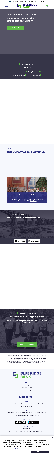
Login (47, 5)
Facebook (20, 401)
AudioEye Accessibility (20, 419)
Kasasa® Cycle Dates (27, 410)
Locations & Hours (20, 408)
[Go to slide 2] (27, 206)
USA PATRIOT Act (31, 416)
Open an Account (19, 72)
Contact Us (30, 408)
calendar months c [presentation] (33, 363)
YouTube (34, 401)
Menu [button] (7, 5)
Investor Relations (42, 416)
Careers (12, 408)
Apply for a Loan (33, 72)
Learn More (16, 448)
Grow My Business (19, 75)
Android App (34, 245)
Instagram (30, 401)
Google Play (33, 426)
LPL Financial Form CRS (33, 419)
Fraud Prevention (20, 416)
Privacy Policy (10, 416)
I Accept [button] (40, 452)
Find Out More (27, 348)
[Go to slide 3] (29, 206)
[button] (47, 6)
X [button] (52, 437)
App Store (20, 426)
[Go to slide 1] (25, 206)
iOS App (20, 245)
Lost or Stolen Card (39, 408)
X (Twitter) (23, 401)
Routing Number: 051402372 (27, 430)
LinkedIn (27, 401)
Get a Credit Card (34, 75)
